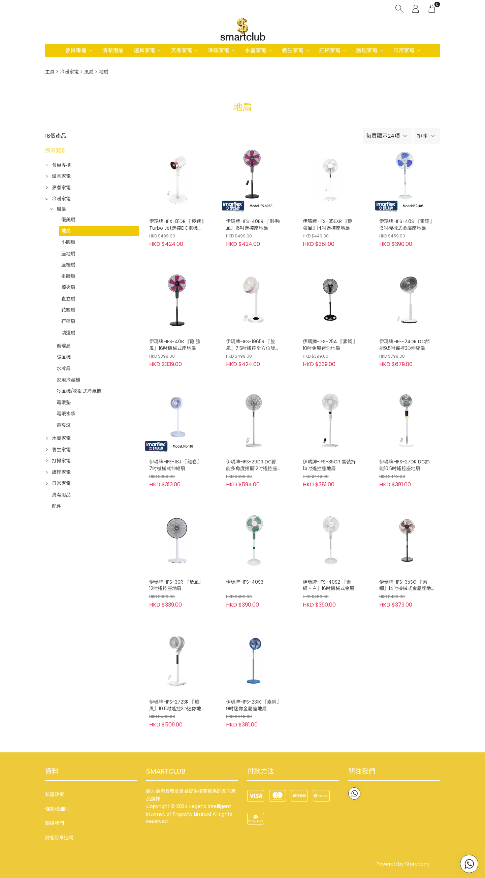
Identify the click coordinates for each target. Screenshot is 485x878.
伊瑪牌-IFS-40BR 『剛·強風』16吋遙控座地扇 (253, 224)
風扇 (89, 71)
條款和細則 (57, 809)
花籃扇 (68, 309)
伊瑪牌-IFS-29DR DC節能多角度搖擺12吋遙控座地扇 (251, 465)
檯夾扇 (68, 287)
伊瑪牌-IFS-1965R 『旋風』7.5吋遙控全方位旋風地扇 (253, 345)
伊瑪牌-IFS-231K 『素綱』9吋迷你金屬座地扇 (252, 705)
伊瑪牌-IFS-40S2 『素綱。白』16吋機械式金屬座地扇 (328, 585)
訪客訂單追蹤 (59, 837)
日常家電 (404, 50)
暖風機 (64, 357)
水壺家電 (255, 50)
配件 (56, 506)
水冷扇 (64, 368)
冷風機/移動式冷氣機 (79, 391)
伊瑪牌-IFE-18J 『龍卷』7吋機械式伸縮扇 (175, 465)
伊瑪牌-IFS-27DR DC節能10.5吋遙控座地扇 (404, 465)
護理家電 (367, 50)
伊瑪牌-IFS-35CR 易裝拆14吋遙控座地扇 (329, 465)
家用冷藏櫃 (68, 380)
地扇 (66, 230)
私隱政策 (54, 794)
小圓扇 (68, 242)
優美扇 (68, 219)
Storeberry (417, 863)
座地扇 (68, 253)
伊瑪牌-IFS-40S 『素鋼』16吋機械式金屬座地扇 (406, 224)
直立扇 (68, 298)
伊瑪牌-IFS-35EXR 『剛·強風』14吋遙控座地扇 (328, 224)
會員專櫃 (76, 50)
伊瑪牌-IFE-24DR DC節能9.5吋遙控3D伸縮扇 (404, 345)
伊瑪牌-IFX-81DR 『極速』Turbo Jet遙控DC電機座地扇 (176, 225)
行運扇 (68, 321)
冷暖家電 (218, 50)
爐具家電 (144, 50)
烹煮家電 (181, 50)
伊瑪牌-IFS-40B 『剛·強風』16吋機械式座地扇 (174, 345)
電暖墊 (64, 402)
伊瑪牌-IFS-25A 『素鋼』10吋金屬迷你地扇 (330, 345)
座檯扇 (68, 264)
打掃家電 (330, 50)
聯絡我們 (54, 823)
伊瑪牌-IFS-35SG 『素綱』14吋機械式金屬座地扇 (405, 585)
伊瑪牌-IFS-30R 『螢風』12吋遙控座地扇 (176, 585)
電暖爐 (64, 425)
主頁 (50, 71)
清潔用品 (113, 50)
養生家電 (292, 50)
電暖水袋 (66, 413)
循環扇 (64, 346)
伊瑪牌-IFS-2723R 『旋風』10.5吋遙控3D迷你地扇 (175, 705)
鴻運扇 (68, 332)
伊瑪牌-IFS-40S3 (244, 582)
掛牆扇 (68, 276)
